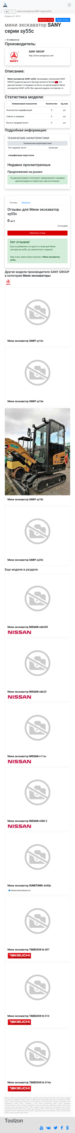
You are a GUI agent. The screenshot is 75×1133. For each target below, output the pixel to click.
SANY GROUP (36, 51)
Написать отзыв (46, 20)
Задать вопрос (63, 20)
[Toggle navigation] (69, 4)
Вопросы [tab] (26, 202)
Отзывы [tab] (13, 202)
